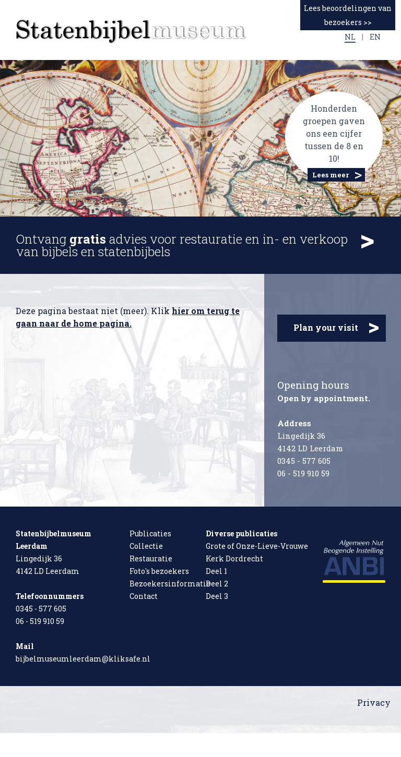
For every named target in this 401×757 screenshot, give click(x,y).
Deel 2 (217, 583)
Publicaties (150, 533)
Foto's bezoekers (159, 571)
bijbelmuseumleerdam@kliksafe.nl (83, 659)
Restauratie (150, 558)
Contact (143, 596)
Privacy (374, 702)
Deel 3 (217, 596)
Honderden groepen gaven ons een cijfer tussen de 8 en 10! (334, 133)
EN (375, 37)
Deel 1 (216, 571)
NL (350, 37)
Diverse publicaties (241, 533)
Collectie (146, 546)
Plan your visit (336, 327)
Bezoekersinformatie (169, 583)
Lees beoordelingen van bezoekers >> (348, 15)
